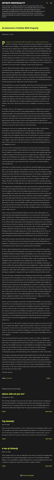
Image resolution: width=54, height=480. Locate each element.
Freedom (9, 378)
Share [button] (48, 378)
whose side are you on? (13, 394)
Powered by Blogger (27, 475)
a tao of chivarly (10, 448)
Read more (48, 411)
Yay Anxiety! (8, 421)
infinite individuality (13, 3)
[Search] (47, 3)
